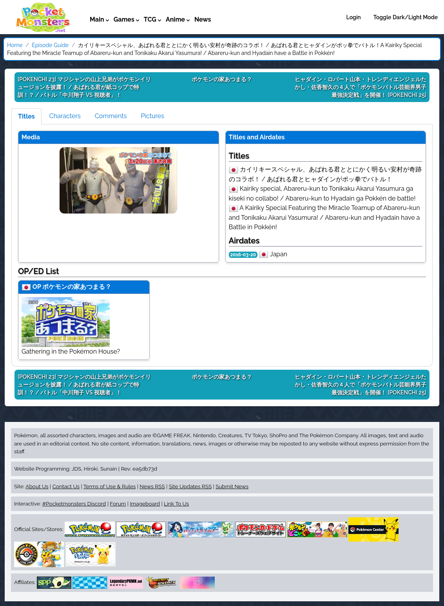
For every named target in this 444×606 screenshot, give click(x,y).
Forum (118, 503)
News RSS (152, 486)
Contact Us (66, 486)
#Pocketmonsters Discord (74, 503)
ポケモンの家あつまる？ (76, 286)
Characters (65, 116)
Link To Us (176, 503)
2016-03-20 (243, 254)
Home (15, 45)
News (202, 19)
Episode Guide (50, 45)
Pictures (152, 116)
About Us (36, 486)
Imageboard (145, 503)
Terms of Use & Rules (109, 486)
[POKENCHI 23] (84, 87)
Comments (111, 116)
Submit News (232, 486)
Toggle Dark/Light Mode (405, 17)
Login (353, 17)
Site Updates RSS (190, 486)
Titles (26, 116)
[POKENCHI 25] (360, 87)
